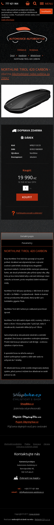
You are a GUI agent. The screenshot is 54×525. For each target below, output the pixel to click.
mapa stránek (34, 514)
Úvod (12, 55)
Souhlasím (46, 11)
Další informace (7, 19)
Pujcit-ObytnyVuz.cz (27, 421)
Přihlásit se (21, 50)
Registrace (34, 50)
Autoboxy (22, 55)
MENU (49, 3)
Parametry (27, 242)
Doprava (37, 444)
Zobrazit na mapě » (27, 478)
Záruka (47, 444)
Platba (27, 444)
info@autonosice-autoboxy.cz (31, 492)
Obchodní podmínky (13, 444)
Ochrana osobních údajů (27, 446)
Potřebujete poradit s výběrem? (27, 213)
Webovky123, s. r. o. (42, 519)
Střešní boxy (35, 55)
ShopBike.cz (27, 403)
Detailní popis (27, 236)
